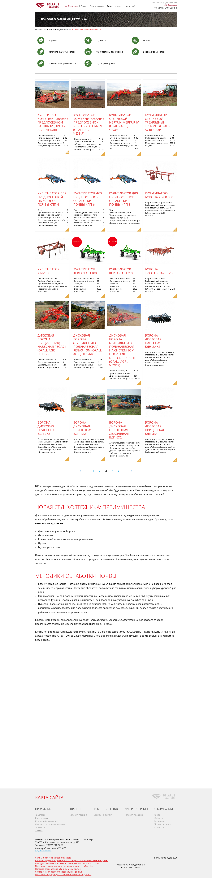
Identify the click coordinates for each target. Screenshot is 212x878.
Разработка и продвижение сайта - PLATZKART (131, 865)
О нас (157, 814)
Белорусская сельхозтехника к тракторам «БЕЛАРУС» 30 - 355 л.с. (68, 862)
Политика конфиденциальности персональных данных (63, 873)
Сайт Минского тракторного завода (53, 856)
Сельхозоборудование (46, 820)
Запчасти (40, 826)
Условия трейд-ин (79, 814)
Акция (83, 6)
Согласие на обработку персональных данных (58, 870)
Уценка (39, 829)
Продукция (73, 6)
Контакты (159, 826)
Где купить (159, 820)
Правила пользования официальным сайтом (58, 868)
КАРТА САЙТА (49, 796)
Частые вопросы (162, 823)
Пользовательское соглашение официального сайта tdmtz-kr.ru (67, 865)
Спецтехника (41, 817)
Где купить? (130, 6)
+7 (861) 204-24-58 (165, 7)
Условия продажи (134, 814)
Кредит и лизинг (114, 6)
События (158, 817)
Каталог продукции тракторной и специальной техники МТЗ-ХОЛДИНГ (71, 859)
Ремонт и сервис (97, 6)
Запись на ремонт (103, 814)
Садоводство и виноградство (50, 823)
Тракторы (40, 814)
